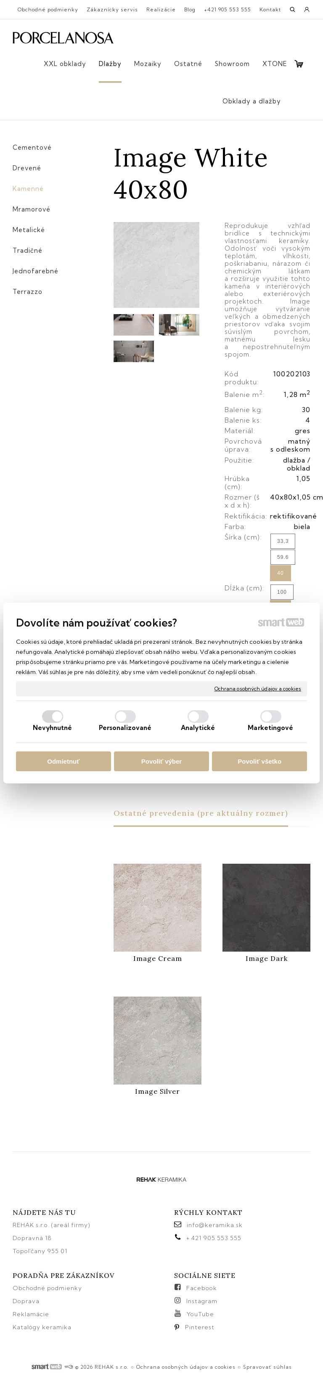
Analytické (198, 728)
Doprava (26, 1301)
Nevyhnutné (52, 728)
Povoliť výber (161, 761)
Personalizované (125, 728)
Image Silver (157, 1091)
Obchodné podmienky (47, 1288)
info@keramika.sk (215, 1225)
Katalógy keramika (42, 1327)
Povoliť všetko (259, 761)
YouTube (200, 1314)
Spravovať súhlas (267, 1367)
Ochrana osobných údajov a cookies (257, 688)
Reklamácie (32, 1314)
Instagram (201, 1301)
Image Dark (267, 958)
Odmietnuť (63, 761)
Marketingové (270, 728)
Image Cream (157, 958)
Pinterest (199, 1327)
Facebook (201, 1288)
